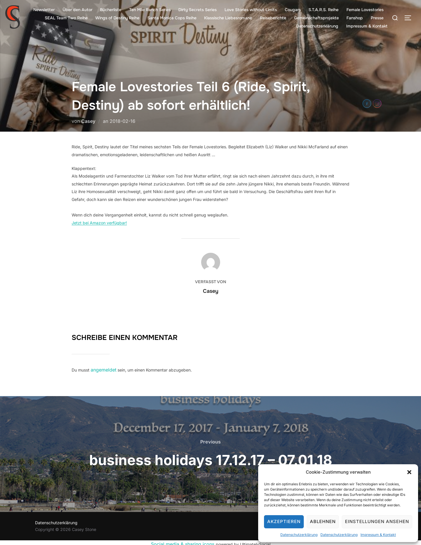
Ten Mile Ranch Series (150, 9)
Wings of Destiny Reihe (118, 17)
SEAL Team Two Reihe (66, 17)
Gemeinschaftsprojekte (316, 17)
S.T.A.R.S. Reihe (324, 9)
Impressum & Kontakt (378, 534)
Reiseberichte (273, 17)
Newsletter (45, 9)
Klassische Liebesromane (229, 17)
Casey (88, 121)
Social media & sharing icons (183, 541)
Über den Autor (78, 9)
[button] (409, 472)
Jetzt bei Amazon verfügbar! (99, 222)
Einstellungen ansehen (377, 521)
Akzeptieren (284, 521)
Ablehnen (323, 521)
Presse (377, 17)
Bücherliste (111, 9)
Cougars (293, 9)
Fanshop (355, 17)
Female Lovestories (365, 9)
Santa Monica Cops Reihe (172, 17)
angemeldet (102, 369)
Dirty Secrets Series (198, 9)
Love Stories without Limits (251, 9)
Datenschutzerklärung (299, 534)
